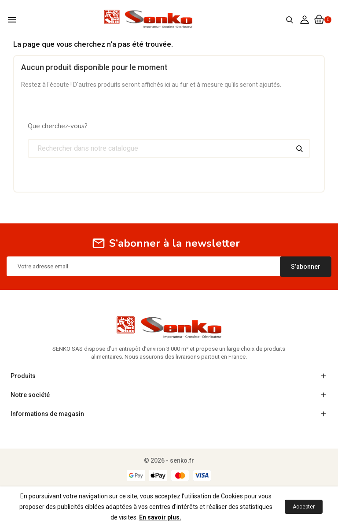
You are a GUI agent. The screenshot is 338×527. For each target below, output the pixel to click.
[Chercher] (169, 148)
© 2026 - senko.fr (169, 460)
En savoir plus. (160, 517)
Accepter (304, 507)
